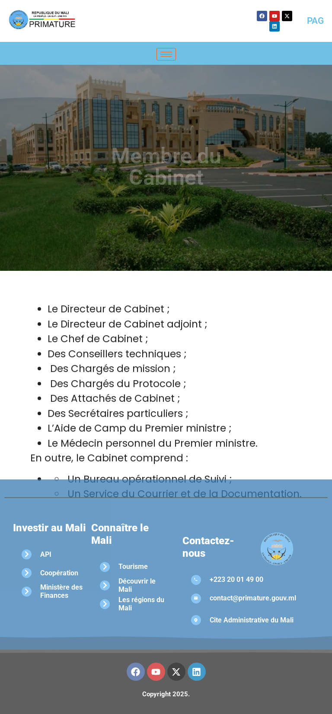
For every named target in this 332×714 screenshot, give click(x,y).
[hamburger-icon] (166, 54)
